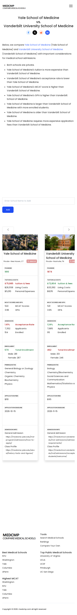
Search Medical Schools (52, 537)
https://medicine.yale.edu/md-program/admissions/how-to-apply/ (20, 439)
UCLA (42, 559)
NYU (4, 556)
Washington (8, 559)
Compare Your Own (50, 545)
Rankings (44, 541)
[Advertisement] (38, 154)
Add (8, 209)
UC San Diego (47, 571)
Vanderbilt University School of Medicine (41, 49)
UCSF (42, 563)
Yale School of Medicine (38, 44)
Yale (4, 563)
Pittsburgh (45, 567)
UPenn (5, 571)
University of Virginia (50, 556)
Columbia (7, 567)
